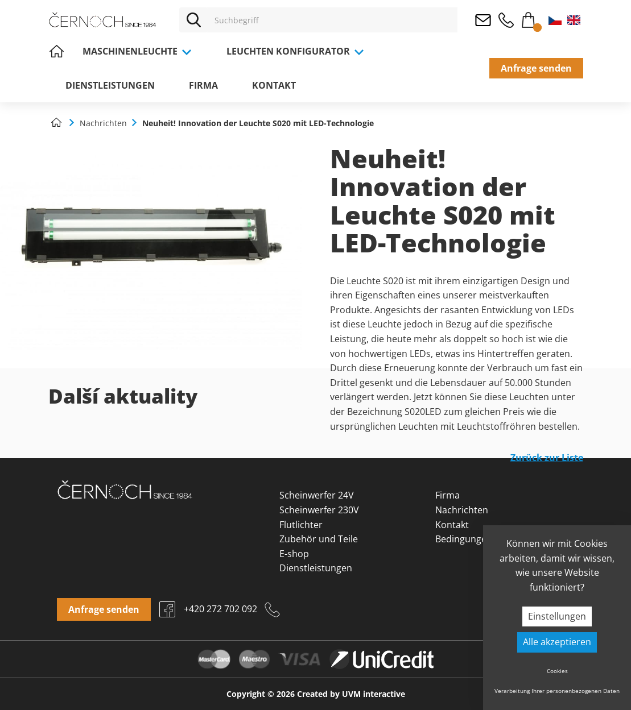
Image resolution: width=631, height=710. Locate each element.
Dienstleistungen (110, 85)
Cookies (557, 671)
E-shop (294, 553)
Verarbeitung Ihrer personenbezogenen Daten (557, 691)
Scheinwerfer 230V (319, 510)
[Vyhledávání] (332, 20)
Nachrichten (461, 510)
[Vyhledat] (193, 19)
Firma (203, 85)
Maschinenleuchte (137, 51)
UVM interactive (373, 693)
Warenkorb (528, 18)
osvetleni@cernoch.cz (483, 20)
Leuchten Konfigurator (295, 51)
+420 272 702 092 (505, 20)
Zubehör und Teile (318, 539)
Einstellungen (557, 616)
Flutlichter (301, 524)
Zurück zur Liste (546, 457)
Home (56, 51)
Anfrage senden (536, 68)
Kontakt (274, 85)
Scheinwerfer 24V (316, 495)
